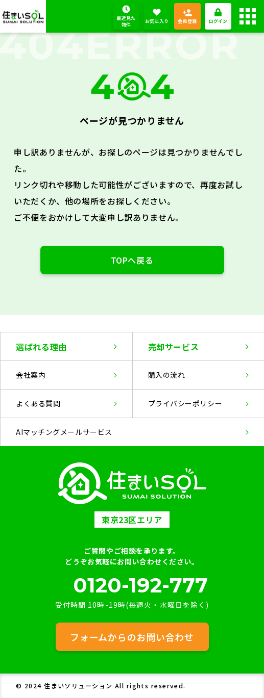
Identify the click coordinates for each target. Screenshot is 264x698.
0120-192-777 (140, 585)
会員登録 (187, 21)
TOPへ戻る (132, 260)
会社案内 (30, 375)
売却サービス (173, 347)
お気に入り (157, 21)
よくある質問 (38, 403)
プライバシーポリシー (185, 403)
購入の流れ (166, 375)
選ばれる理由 (41, 347)
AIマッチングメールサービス (64, 432)
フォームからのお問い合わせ (132, 636)
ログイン (217, 21)
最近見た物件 (125, 22)
